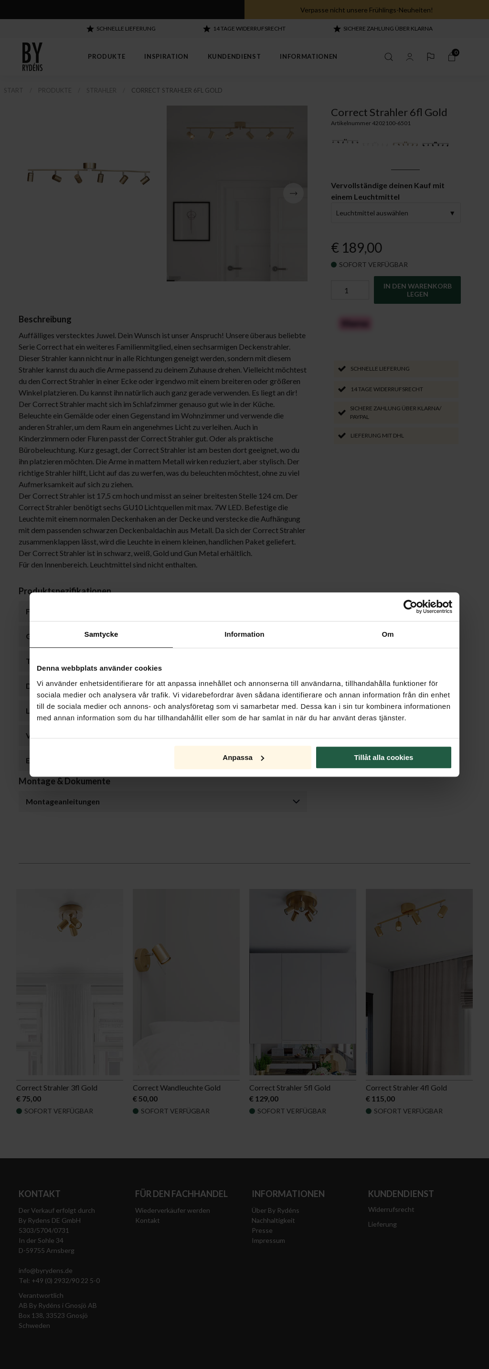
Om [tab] (387, 634)
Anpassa (243, 757)
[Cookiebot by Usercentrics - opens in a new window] (410, 606)
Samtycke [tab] (101, 634)
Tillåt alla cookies (383, 757)
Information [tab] (244, 634)
